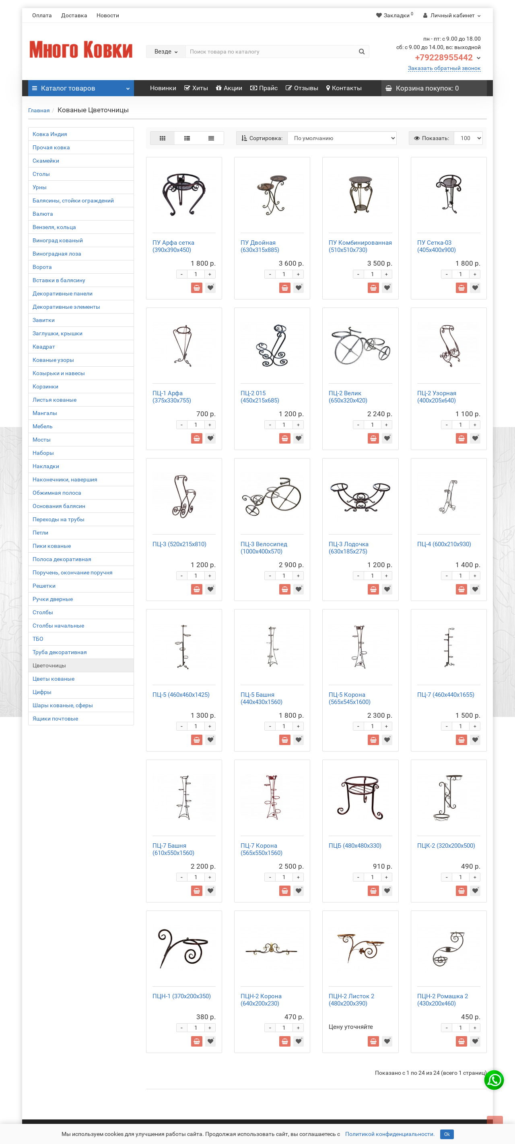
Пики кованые (52, 546)
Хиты (196, 88)
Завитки (44, 320)
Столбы (43, 612)
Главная (39, 110)
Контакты (344, 88)
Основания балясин (59, 506)
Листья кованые (54, 399)
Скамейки (46, 160)
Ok (447, 1134)
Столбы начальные (58, 625)
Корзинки (45, 386)
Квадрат (44, 346)
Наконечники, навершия (65, 479)
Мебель (43, 426)
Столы (41, 174)
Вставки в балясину (59, 280)
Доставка (74, 15)
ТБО (38, 639)
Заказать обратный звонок (444, 68)
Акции (229, 88)
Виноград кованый (58, 240)
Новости (108, 15)
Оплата (42, 15)
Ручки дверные (53, 599)
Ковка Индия (50, 134)
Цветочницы (49, 665)
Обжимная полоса (57, 492)
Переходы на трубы (58, 519)
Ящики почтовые (55, 718)
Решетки (44, 585)
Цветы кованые (53, 678)
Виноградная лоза (57, 253)
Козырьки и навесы (59, 373)
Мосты (42, 439)
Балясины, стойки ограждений (73, 200)
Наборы (43, 453)
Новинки (163, 88)
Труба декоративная (60, 652)
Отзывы (302, 88)
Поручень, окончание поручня (73, 572)
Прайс (264, 88)
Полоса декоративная (62, 559)
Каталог (81, 86)
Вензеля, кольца (54, 227)
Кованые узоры (53, 360)
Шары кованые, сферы (63, 705)
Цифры (42, 692)
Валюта (43, 214)
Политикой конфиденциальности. (390, 1134)
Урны (40, 187)
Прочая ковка (51, 147)
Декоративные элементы (66, 307)
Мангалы (45, 413)
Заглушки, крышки (57, 333)
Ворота (42, 267)
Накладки (46, 466)
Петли (40, 532)
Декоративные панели (63, 293)
